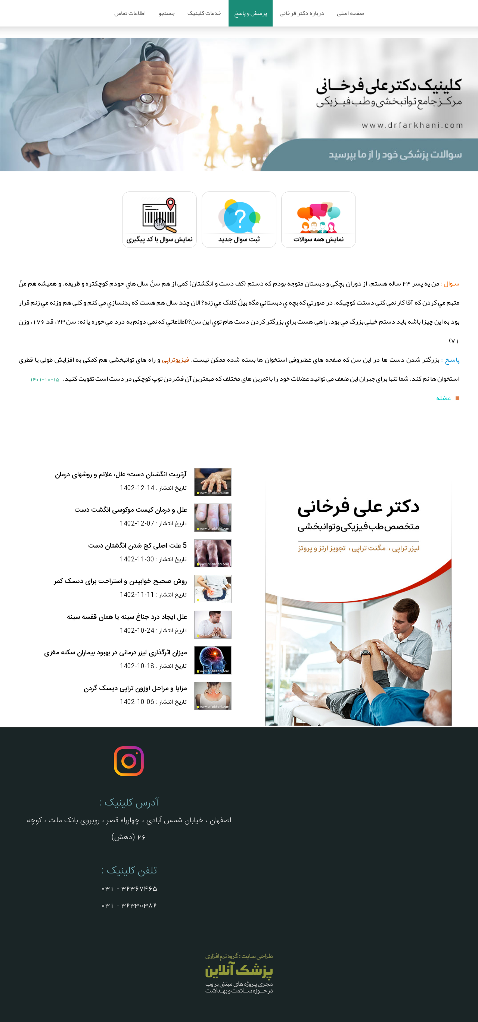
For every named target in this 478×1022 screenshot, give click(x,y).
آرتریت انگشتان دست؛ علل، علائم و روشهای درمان (121, 474)
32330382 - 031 (129, 905)
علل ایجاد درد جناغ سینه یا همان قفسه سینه (127, 617)
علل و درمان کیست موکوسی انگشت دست (130, 510)
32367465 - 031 (129, 888)
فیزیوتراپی (174, 359)
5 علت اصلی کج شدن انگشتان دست (137, 546)
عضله (444, 398)
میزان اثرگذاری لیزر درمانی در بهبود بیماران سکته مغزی (115, 652)
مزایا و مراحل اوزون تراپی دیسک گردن (135, 688)
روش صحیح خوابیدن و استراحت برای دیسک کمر (120, 581)
